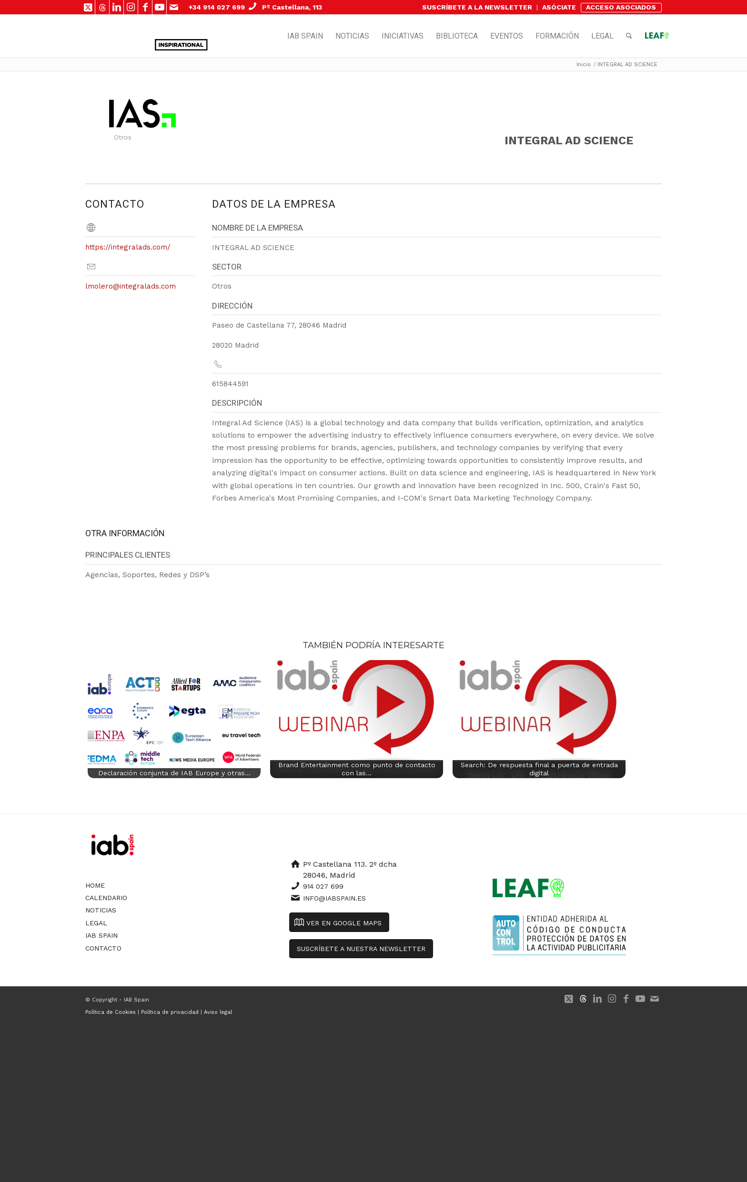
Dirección (232, 306)
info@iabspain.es (334, 898)
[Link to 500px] (102, 7)
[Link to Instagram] (131, 7)
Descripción (237, 403)
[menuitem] (477, 7)
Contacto (103, 948)
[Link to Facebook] (145, 7)
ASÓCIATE (559, 7)
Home (95, 885)
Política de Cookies (110, 1012)
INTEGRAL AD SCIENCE (569, 140)
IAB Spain (101, 935)
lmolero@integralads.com (130, 286)
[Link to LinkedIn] (116, 7)
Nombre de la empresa (257, 227)
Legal (96, 923)
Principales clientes (127, 555)
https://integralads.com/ (128, 247)
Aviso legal (218, 1012)
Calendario (106, 898)
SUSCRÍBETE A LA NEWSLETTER (477, 7)
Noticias (100, 910)
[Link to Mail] (174, 7)
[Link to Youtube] (159, 7)
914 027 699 (323, 886)
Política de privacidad (170, 1012)
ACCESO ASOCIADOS (621, 7)
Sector (227, 266)
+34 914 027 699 (217, 7)
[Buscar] (629, 36)
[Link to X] (88, 7)
